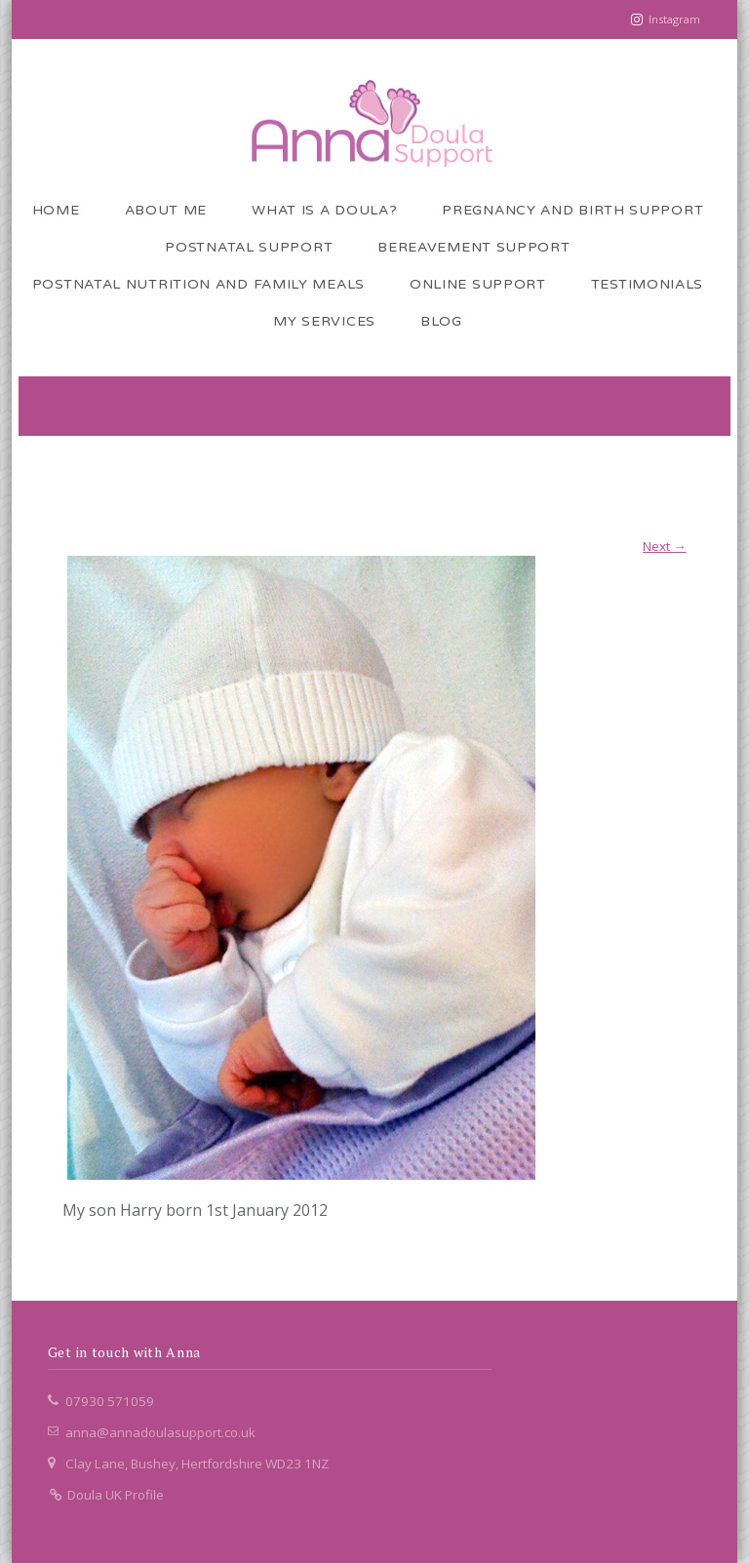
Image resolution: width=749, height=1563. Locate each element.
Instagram (674, 19)
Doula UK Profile (106, 1495)
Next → (664, 546)
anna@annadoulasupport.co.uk (160, 1432)
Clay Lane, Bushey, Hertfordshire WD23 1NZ (197, 1463)
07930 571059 (109, 1401)
